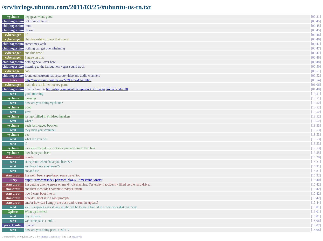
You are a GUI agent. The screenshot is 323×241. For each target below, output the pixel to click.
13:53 (315, 125)
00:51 (315, 71)
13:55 (315, 152)
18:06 (315, 220)
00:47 (315, 44)
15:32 (315, 175)
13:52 (315, 103)
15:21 (315, 161)
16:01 (315, 207)
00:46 (315, 34)
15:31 (315, 166)
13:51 (315, 93)
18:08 (315, 230)
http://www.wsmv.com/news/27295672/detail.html (58, 80)
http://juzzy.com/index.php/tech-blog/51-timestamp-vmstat (63, 180)
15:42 (315, 184)
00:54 (315, 80)
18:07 (315, 225)
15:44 (315, 202)
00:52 (315, 75)
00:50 (315, 66)
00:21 (315, 16)
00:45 (315, 21)
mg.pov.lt (77, 236)
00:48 (315, 57)
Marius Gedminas (50, 236)
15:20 (315, 157)
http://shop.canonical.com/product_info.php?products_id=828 (87, 89)
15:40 (315, 180)
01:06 (315, 84)
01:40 (315, 89)
